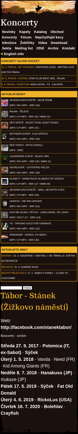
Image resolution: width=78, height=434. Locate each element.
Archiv (53, 48)
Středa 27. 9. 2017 (19, 345)
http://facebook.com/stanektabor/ (36, 327)
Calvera (57, 84)
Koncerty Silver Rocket (20, 61)
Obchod (57, 32)
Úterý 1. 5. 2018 (17, 359)
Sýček (31, 352)
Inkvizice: (7, 267)
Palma (61, 78)
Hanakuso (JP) (56, 372)
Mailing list (24, 48)
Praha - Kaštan (18, 78)
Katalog (40, 32)
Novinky (9, 32)
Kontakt (68, 48)
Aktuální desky (13, 94)
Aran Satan (37, 84)
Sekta (6, 48)
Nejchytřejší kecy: (14, 273)
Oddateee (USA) (46, 67)
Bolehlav (53, 406)
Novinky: (7, 255)
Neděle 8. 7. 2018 (19, 372)
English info (14, 54)
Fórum (26, 37)
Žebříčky (27, 43)
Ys (48, 84)
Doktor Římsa (10, 72)
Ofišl (40, 48)
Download (59, 43)
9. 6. (3, 84)
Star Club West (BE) (42, 78)
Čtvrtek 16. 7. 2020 (20, 406)
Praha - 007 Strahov (21, 67)
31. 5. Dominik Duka (26, 267)
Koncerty (9, 37)
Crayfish (10, 413)
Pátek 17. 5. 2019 (18, 386)
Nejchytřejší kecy (49, 37)
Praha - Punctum (18, 84)
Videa (42, 43)
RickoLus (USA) (55, 399)
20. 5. (4, 78)
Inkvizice (9, 43)
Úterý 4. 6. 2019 (17, 399)
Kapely (24, 32)
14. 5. (4, 67)
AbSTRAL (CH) (66, 67)
